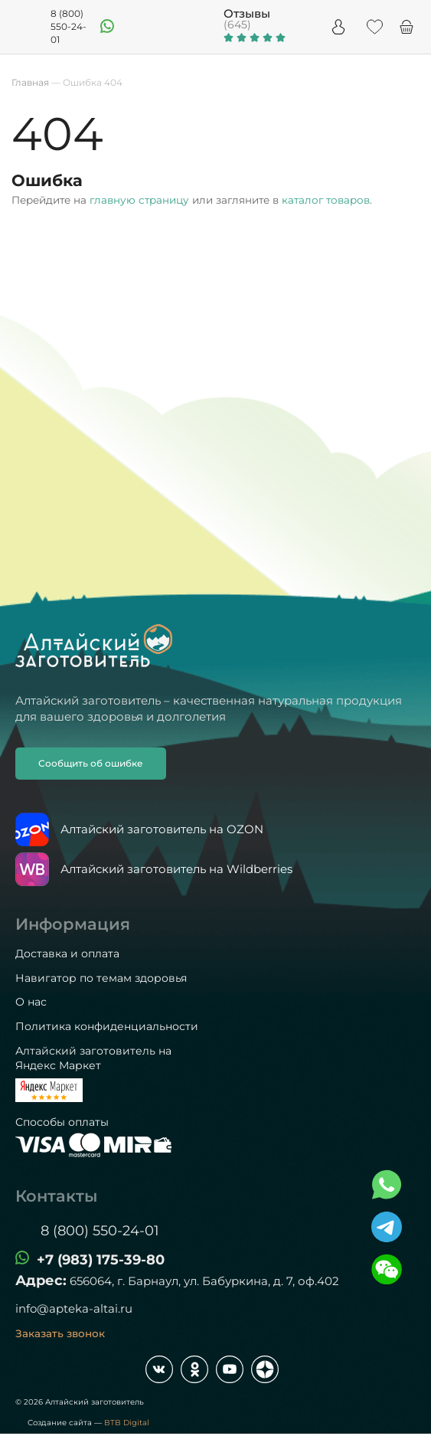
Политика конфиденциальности (106, 1026)
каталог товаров (326, 200)
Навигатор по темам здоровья (101, 978)
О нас (31, 1002)
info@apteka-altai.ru (73, 1308)
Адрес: (41, 1280)
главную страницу (139, 200)
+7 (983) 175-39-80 (101, 1259)
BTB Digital (126, 1423)
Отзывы (247, 13)
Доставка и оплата (67, 953)
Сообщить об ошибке (90, 763)
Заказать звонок (60, 1333)
